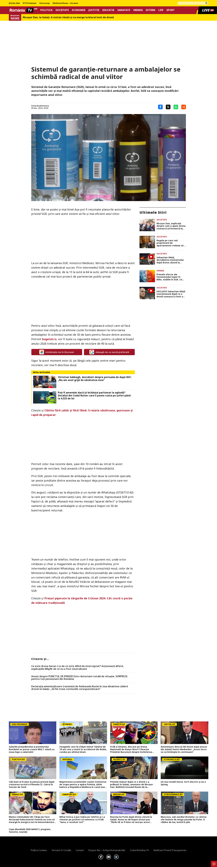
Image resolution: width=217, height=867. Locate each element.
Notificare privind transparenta (170, 850)
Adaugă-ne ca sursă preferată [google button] (109, 352)
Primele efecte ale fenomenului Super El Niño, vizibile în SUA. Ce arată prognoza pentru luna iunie (169, 277)
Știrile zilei (14, 3)
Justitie (93, 10)
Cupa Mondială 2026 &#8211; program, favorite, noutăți (30, 830)
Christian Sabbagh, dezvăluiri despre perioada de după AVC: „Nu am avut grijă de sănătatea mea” (94, 379)
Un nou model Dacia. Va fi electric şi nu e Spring (183, 783)
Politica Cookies (39, 850)
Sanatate (123, 10)
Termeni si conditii (61, 850)
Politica (46, 10)
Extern (150, 10)
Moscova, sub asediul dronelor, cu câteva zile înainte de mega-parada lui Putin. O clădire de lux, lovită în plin (183, 819)
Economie (78, 10)
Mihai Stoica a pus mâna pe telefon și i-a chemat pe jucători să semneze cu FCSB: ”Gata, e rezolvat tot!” (82, 819)
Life (160, 10)
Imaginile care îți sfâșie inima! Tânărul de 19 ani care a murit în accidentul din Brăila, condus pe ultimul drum (83, 749)
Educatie (108, 10)
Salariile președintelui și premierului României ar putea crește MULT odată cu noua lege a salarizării (31, 749)
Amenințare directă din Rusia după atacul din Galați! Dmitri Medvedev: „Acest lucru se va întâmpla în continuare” (184, 749)
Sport (170, 10)
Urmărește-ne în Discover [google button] (56, 352)
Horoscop (44, 3)
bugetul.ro (49, 339)
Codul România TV (139, 850)
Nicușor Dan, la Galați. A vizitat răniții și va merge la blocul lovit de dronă (68, 17)
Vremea (138, 10)
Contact (80, 850)
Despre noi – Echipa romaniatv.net (106, 850)
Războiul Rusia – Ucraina (65, 3)
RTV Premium (29, 3)
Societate (62, 10)
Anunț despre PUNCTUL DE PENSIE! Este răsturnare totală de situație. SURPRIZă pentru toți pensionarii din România (79, 677)
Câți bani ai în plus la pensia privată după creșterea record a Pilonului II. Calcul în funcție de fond (31, 784)
